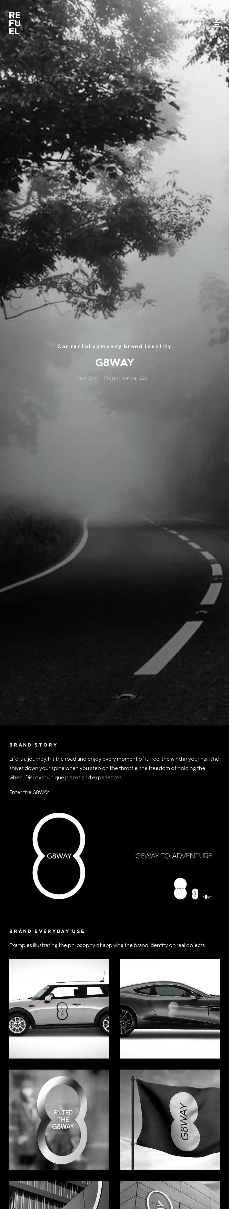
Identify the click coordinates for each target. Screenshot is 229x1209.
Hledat (199, 25)
